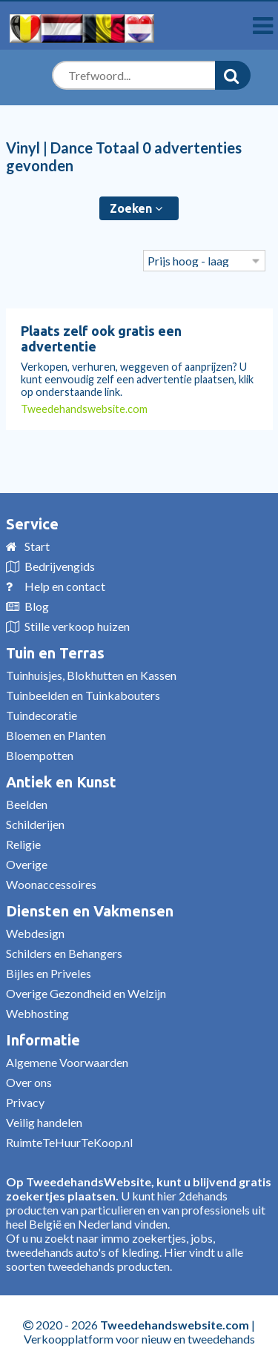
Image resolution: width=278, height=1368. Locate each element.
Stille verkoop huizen (77, 626)
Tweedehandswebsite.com (84, 409)
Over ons (29, 1082)
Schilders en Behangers (64, 953)
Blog (36, 606)
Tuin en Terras (55, 652)
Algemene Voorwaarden (67, 1062)
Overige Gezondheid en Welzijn (86, 993)
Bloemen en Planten (56, 735)
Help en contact (64, 586)
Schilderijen (35, 824)
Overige (26, 864)
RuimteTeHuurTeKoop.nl (69, 1142)
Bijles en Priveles (48, 973)
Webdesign (35, 933)
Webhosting (37, 1013)
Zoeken (136, 208)
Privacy (25, 1102)
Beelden (26, 804)
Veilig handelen (44, 1122)
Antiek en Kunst (61, 781)
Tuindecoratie (41, 715)
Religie (23, 844)
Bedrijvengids (59, 566)
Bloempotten (39, 755)
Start (37, 546)
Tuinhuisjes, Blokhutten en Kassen (91, 675)
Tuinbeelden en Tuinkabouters (83, 695)
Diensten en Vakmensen (89, 910)
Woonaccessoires (51, 884)
